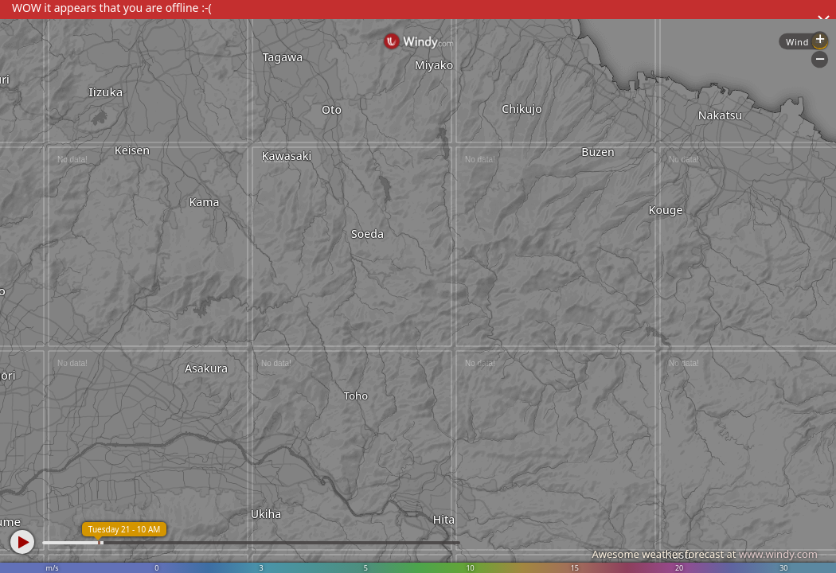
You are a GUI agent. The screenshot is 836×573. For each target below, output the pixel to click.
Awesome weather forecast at (705, 554)
